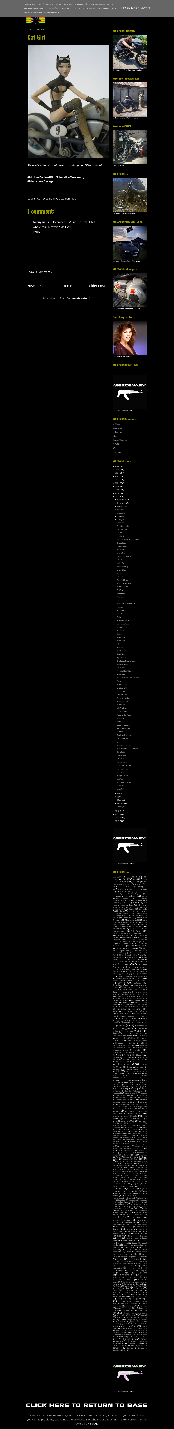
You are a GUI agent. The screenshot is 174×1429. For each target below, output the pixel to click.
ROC (116, 1204)
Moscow (126, 1138)
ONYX (134, 1161)
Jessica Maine (135, 1076)
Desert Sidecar (122, 580)
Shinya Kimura (142, 1225)
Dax (127, 971)
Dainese (118, 969)
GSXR (129, 1035)
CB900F (120, 577)
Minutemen (125, 1129)
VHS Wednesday (128, 1315)
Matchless (140, 1111)
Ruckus (144, 1210)
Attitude (139, 900)
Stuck (130, 1259)
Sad (130, 1212)
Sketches (127, 1233)
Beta (116, 909)
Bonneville (127, 918)
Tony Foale (116, 1292)
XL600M (127, 1339)
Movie (118, 1146)
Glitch (115, 1028)
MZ (137, 1151)
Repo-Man (127, 1193)
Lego (131, 1097)
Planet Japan (117, 452)
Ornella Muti (142, 1161)
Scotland (115, 1220)
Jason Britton (130, 1073)
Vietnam (130, 1317)
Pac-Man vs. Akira (123, 728)
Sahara (138, 1212)
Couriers (140, 959)
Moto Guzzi (137, 1138)
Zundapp (130, 1348)
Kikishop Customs (129, 1085)
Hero (133, 1045)
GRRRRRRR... (121, 594)
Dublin (140, 990)
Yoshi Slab (120, 789)
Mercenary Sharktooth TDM (135, 1123)
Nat (116, 1153)
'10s (121, 877)
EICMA (117, 998)
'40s (139, 877)
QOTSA (115, 1186)
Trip (126, 1299)
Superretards (131, 1268)
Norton (115, 1159)
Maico (114, 1109)
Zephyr (124, 1345)
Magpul (140, 1107)
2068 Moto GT (122, 701)
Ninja (118, 1157)
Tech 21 (130, 1280)
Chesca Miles (121, 755)
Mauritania (116, 1116)
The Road (139, 1284)
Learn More (130, 8)
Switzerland (121, 1273)
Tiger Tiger (121, 654)
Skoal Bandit (139, 1233)
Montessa (141, 1133)
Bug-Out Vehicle (119, 929)
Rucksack (135, 1210)
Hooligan (129, 1052)
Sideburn (116, 436)
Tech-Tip (141, 1280)
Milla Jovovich (135, 1127)
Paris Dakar (117, 1167)
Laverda (134, 1093)
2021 (117, 483)
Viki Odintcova (122, 708)
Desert (143, 973)
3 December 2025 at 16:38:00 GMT (72, 222)
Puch (114, 1184)
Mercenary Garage (138, 1118)
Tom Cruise (126, 1290)
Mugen (115, 1148)
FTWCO (135, 1018)
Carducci (141, 940)
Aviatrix (120, 732)
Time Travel (138, 1286)
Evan (137, 1002)
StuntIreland (128, 1264)
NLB (135, 1157)
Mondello (134, 1131)
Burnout (124, 931)
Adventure (123, 884)
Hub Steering (137, 1055)
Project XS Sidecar (130, 1181)
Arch (117, 898)
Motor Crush (121, 563)
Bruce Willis (125, 924)
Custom (123, 964)
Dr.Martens (140, 987)
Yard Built (133, 1341)
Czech (135, 967)
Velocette (126, 1313)
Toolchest (128, 1292)
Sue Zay (120, 722)
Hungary (115, 1057)
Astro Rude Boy (122, 738)
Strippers (119, 1259)
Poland (140, 1171)
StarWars (138, 1250)
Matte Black (133, 1113)
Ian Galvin (128, 1059)
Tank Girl (132, 1277)
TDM (120, 1280)
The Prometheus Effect (126, 661)
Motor (124, 1142)
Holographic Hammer (120, 1050)
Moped (125, 1135)
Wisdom (143, 1332)
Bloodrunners (142, 913)
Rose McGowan (120, 1208)
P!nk (137, 1163)
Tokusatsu (138, 1288)
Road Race (122, 1200)
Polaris (115, 1173)
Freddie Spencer (123, 1018)
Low (132, 1102)
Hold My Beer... (122, 769)
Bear (129, 907)
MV (114, 1151)
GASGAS (115, 1023)
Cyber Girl (120, 759)
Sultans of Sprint (120, 1266)
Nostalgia (134, 1159)
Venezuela (135, 1313)
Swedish (132, 1271)
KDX (143, 1083)
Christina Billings (118, 953)
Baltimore (116, 907)
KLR (130, 1087)
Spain (126, 1243)
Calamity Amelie (125, 933)
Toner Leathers (139, 1290)
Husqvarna (117, 1059)
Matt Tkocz (117, 1113)
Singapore (131, 1231)
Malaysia (130, 1109)
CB (117, 944)
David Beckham (118, 971)
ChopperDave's (124, 951)
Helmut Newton (123, 1045)
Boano (142, 916)
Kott (145, 1087)
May (119, 793)
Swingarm (143, 1271)
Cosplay (128, 959)
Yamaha (119, 1341)
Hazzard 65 (121, 607)
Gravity (134, 1033)
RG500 (120, 1198)
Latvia (127, 1093)
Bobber (115, 918)
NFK (114, 448)
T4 (134, 1275)
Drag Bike (117, 989)
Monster (131, 1133)
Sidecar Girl (121, 772)
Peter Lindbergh (120, 1169)
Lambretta (116, 1091)
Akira (119, 681)
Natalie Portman (126, 1153)
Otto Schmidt (67, 198)
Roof (145, 1206)
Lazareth (144, 1093)
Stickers (129, 1252)
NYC (145, 1159)
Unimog (119, 1308)
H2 (125, 1038)
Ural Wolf (120, 536)
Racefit (120, 1189)
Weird (133, 1326)
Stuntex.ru (140, 1261)
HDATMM (131, 1043)
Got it (145, 8)
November (121, 503)
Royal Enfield (134, 1208)
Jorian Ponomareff (132, 1078)
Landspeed (117, 1093)
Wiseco (118, 1334)
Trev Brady (135, 1296)
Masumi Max (129, 1111)
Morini (142, 1135)
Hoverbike (142, 1052)
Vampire (140, 1310)
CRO (130, 961)
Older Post (97, 286)
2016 (117, 811)
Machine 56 (121, 597)
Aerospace (142, 886)
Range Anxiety (122, 664)
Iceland (144, 1059)
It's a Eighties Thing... (125, 671)
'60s (116, 879)
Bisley (137, 911)
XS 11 (119, 644)
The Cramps (128, 1284)
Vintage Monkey (132, 1320)
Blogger (94, 1423)
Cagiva (115, 933)
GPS (131, 1031)
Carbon (123, 940)
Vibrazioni (143, 1315)
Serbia (142, 1222)
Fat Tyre (135, 1007)
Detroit (129, 976)
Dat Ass (120, 779)
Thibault (128, 1286)
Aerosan (131, 887)
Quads (123, 1186)
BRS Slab (120, 533)
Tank (122, 1277)
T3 (128, 1275)
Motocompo (140, 1140)
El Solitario (129, 998)
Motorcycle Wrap (136, 1142)
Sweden (121, 1271)
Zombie (116, 1348)
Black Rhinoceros (123, 620)
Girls (122, 1025)
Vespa (144, 1313)
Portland (123, 1173)
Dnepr (128, 985)
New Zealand (124, 1155)
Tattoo (143, 1277)
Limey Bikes (121, 570)
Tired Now (124, 1288)
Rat (136, 1191)
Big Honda (143, 909)
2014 (117, 818)
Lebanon (141, 1095)
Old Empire (125, 1161)
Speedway (139, 1245)
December (121, 499)
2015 (117, 814)
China (133, 948)
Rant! (129, 1191)
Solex (137, 1238)
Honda (137, 1050)
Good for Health (123, 526)
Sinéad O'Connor (118, 1231)
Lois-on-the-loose (120, 1100)
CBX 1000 (130, 946)
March (119, 800)
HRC (127, 1055)
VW (123, 1322)
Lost (141, 1100)
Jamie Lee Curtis (123, 698)
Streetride (143, 1257)
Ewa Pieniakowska (128, 1005)
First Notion (125, 1011)
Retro (115, 1195)
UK (133, 1306)
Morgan (134, 1135)
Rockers (123, 1204)
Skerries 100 (117, 1233)
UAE (127, 1306)
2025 (117, 470)
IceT (117, 1061)
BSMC (141, 924)
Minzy (135, 1129)
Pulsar (121, 1184)
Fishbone (135, 1011)
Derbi (134, 974)
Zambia (115, 1345)
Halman (120, 647)
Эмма (124, 1350)
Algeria (115, 894)
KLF (124, 1087)
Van (114, 1313)
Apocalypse (131, 896)
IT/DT (145, 1069)
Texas (133, 1282)
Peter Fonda (142, 1167)
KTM (125, 1089)
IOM (128, 1069)
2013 (117, 821)
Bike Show (120, 911)
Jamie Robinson (138, 1071)
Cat (39, 198)
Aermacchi (121, 887)
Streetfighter (140, 1254)
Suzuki (144, 1268)
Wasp (125, 1326)
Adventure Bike (139, 884)
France (143, 1016)
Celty (145, 946)
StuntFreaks (117, 1264)
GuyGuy (118, 1038)
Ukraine (144, 1306)
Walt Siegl (128, 1324)
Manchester (140, 1109)
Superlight (137, 1266)
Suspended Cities (123, 624)
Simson (141, 1229)
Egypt (145, 996)
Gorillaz (115, 1031)
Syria (130, 1273)
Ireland (135, 1069)
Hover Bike (121, 668)
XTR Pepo (116, 424)
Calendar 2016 (138, 935)
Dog (116, 987)
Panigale (132, 1165)
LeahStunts (119, 1095)
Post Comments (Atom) (75, 298)
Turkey (123, 1303)
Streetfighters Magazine (127, 1257)
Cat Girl (119, 560)
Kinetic (141, 1085)
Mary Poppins (122, 684)
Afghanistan (122, 889)
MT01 (129, 1146)
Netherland (138, 1153)
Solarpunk (129, 1238)
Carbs (133, 940)
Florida (136, 1014)
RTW (117, 1210)
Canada (115, 940)
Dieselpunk (50, 198)
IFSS (145, 1061)
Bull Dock (132, 929)
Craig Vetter (117, 961)
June (119, 520)
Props (142, 1181)
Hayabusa (119, 1043)
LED (114, 1097)
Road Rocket (133, 1200)
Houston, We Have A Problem (128, 540)
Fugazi (144, 1018)
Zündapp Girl (121, 651)
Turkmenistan (133, 1303)
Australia (116, 903)
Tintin (114, 1288)
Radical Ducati (132, 1189)
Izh (127, 1071)
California (116, 937)
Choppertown (139, 951)
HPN (119, 1055)
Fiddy (114, 1009)
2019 (117, 490)
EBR (122, 994)
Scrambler (125, 1220)
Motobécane (128, 1140)
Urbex (142, 1308)
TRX (137, 1301)
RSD (145, 1208)
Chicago (118, 948)
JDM (123, 1076)
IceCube (136, 1059)
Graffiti (115, 1033)
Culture (144, 961)
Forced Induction (127, 1016)
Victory (119, 1317)
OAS (117, 1161)
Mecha (134, 1116)
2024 (117, 473)
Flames (144, 1011)
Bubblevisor (121, 631)
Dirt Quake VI (122, 688)
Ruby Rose (121, 718)
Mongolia (143, 1131)
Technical (116, 1282)
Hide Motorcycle (118, 1048)
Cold (141, 955)
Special (134, 1243)
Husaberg (141, 1057)
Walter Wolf (139, 1324)
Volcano (144, 1320)
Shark (114, 1225)
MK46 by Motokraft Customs (128, 678)
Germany (124, 1023)
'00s (114, 877)
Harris (129, 1040)
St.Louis (129, 1250)
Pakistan (124, 1165)
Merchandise (121, 1125)
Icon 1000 (135, 1061)
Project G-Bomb (141, 1175)
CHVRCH (132, 953)
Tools (140, 1292)
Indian (129, 1067)
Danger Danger (122, 600)
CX (140, 964)
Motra (127, 1144)
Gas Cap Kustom (138, 1021)
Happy (133, 1038)
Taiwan (115, 1277)
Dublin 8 (116, 992)
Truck (129, 1301)
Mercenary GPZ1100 (126, 1121)
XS (135, 1339)
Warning (115, 1326)
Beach (123, 907)
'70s (124, 879)
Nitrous (127, 1157)
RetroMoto (128, 1196)
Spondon (116, 1247)
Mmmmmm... (122, 762)
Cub (136, 961)
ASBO (135, 898)
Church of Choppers (120, 440)
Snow (119, 1238)
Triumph (143, 1298)
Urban (134, 1308)
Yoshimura (121, 550)
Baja (131, 905)
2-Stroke (122, 881)
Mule (121, 1148)
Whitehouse (140, 1330)
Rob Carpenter (125, 1202)
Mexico (133, 1125)
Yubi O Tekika (122, 553)
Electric (115, 1000)
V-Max (124, 1310)
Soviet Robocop (122, 567)
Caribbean (116, 942)
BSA (133, 924)
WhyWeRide (116, 1332)
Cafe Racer (136, 931)
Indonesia (139, 1067)
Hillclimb (128, 1048)
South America (129, 1240)
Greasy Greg (117, 428)
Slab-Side (117, 1236)
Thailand (116, 1284)
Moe (125, 1131)
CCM (139, 946)
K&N (135, 1080)
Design (120, 976)
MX (119, 1151)
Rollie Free (128, 1206)
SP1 (119, 1243)
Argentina (126, 898)
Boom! (119, 634)
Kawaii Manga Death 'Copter (127, 749)
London (132, 1100)
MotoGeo (116, 1142)
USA (115, 1310)
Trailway (115, 1296)
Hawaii (144, 1040)
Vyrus (132, 1322)
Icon (123, 1061)
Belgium (136, 907)
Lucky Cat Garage (124, 1104)
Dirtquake (137, 983)
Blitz (133, 913)
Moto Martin (117, 1140)
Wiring (134, 1332)
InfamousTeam (118, 1069)
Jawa (140, 1073)
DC (132, 971)
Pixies (124, 1171)
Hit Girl (119, 614)
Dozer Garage (128, 987)
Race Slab (120, 523)
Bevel (123, 909)
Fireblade (116, 1011)
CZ (129, 967)
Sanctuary (126, 1214)
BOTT (129, 920)
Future (126, 1021)
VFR (117, 1315)
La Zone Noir (117, 432)
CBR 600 (144, 944)
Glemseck (139, 1026)
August (120, 513)
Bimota (130, 911)
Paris (141, 1165)
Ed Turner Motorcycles (138, 994)
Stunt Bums (129, 1261)
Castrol (124, 942)
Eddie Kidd (119, 996)
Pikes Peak (139, 1169)
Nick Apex (143, 1155)
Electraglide (140, 998)
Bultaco (115, 931)
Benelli (144, 907)
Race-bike (142, 1186)
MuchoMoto (139, 1146)
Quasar (131, 1186)
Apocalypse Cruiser (124, 782)
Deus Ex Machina (141, 976)
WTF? (117, 1339)
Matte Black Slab (123, 587)
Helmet (143, 1043)
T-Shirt (144, 1273)
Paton (134, 1167)
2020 (117, 486)
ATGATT (126, 900)
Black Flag (125, 913)
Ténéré (124, 1282)
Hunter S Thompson (127, 1057)
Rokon (145, 1204)
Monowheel (119, 1133)
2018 (117, 493)
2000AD (136, 882)
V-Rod (132, 1310)
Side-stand (128, 1227)
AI (117, 892)
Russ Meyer (120, 1212)
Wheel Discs (142, 1328)
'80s (135, 879)
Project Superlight (129, 1179)
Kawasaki (131, 1082)
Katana (143, 1080)
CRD (125, 961)
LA (142, 1089)
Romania (138, 1206)
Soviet (144, 1240)
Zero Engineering (137, 1345)
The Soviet (117, 1286)
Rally (141, 1189)
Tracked (139, 1294)
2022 (117, 480)
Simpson (130, 1229)
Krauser (117, 1089)
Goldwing (140, 1028)
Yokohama (143, 1341)
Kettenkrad (116, 1085)
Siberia (118, 1227)
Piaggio (130, 1169)
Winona (126, 1332)
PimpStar (115, 1171)
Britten (117, 922)
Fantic (126, 1007)
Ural (125, 1308)
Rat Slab (120, 573)
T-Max (136, 1273)
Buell (138, 926)
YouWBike (116, 444)
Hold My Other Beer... (125, 765)
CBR (134, 944)
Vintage (116, 1319)
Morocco (116, 1138)
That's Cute (121, 543)
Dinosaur (143, 980)
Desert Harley (122, 691)
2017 (117, 497)
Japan (115, 1073)
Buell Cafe (120, 786)
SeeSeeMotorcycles (129, 1222)
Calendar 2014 (141, 933)
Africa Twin (142, 889)
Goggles (126, 1028)
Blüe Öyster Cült (120, 916)
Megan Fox (122, 1119)
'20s (127, 877)
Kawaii (120, 1083)
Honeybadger (117, 1052)
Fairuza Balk (117, 1007)
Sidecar (116, 1229)
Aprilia (144, 896)
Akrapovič (141, 892)
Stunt (138, 1259)
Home (67, 286)
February (120, 803)
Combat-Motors (119, 957)
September (121, 510)
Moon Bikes (121, 641)
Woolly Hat (128, 1334)
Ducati (126, 992)
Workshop (124, 1336)
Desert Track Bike (123, 725)
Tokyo (115, 1290)
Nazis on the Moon (124, 715)
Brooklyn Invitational (130, 922)
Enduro (115, 1002)
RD (145, 1191)
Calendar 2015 (122, 935)
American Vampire (124, 745)
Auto (135, 902)
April (119, 797)
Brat (118, 742)
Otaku (117, 1163)
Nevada (115, 1155)
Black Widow (122, 546)
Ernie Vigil (126, 1002)
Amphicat (138, 894)
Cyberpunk (117, 967)
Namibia (144, 1151)
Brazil (145, 920)
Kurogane (120, 610)
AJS (123, 892)
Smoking (143, 1236)
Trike (118, 1299)
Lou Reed (116, 1102)
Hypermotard (122, 657)
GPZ (139, 1031)
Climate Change (122, 711)
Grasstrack (125, 1033)
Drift (131, 990)
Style (138, 1263)
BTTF (115, 927)
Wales (139, 1322)
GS (121, 1036)
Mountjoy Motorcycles (139, 1144)
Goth (123, 1031)
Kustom (134, 1089)
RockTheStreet (135, 1204)
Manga (116, 1111)
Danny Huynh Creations (133, 969)
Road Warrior (122, 674)
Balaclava (141, 905)
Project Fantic (128, 1175)
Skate (140, 1231)
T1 (117, 1275)
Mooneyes (116, 1135)
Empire (125, 1000)
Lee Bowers (122, 1097)
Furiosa (119, 617)
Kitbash (115, 1087)
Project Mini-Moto (122, 1177)
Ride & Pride (130, 1198)
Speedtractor (128, 1245)
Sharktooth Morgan (124, 735)
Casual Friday (122, 529)
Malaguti (122, 1109)
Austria (126, 903)
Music (138, 1148)
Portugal (135, 1173)
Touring (127, 1294)
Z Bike (139, 1343)
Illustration (123, 1064)
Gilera (134, 1023)
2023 (117, 476)
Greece (142, 1033)
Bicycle (131, 909)
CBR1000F (119, 946)
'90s (145, 879)
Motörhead (121, 705)
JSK (121, 1080)
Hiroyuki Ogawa (139, 1048)
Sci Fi (116, 1217)
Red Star (120, 590)
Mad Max (127, 1106)
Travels (124, 1296)
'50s (145, 877)
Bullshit (141, 929)
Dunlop (137, 992)
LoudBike (124, 1102)
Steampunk (117, 1252)
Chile (126, 948)
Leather (129, 1095)
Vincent (139, 1317)
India (120, 1067)
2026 (117, 466)
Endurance (137, 1000)
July (118, 516)
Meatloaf (125, 1116)
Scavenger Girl (122, 627)
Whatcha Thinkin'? (124, 583)
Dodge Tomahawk (140, 985)
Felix (142, 1007)
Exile (142, 1005)
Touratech (116, 1294)
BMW (131, 915)
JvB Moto (128, 1080)
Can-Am (141, 937)
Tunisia (115, 1303)
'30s (133, 877)
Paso (126, 1167)
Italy (118, 1071)
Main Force (121, 637)
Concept (133, 957)
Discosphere (117, 985)
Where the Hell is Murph (124, 1330)
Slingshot (131, 1236)
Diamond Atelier (122, 978)
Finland (123, 1009)
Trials (144, 1296)
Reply (36, 232)
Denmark (125, 974)
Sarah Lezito (139, 1214)
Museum (129, 1148)
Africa (131, 889)
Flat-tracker (122, 1013)
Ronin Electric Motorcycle (126, 604)
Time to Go (121, 752)
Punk (128, 1183)
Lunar (136, 1104)
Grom (114, 1036)
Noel (141, 1157)
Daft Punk (143, 967)
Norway (125, 1159)
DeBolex (115, 974)
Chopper (143, 948)
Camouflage (128, 937)
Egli (139, 996)
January (120, 807)
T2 (123, 1275)
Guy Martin (143, 1036)
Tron (120, 1301)
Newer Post (36, 286)
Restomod (139, 1193)
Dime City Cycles (131, 980)
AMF (131, 894)
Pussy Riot (140, 1184)
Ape (119, 896)
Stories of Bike (125, 1254)
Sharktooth (125, 1224)
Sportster (130, 1247)
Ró (113, 1200)
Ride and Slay (122, 695)
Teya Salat (140, 1282)
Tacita (142, 1275)
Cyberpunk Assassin (124, 556)
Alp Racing (123, 894)
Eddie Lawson (130, 996)
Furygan (117, 1021)
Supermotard (117, 1268)
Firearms (136, 1009)
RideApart (140, 1198)
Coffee (134, 955)
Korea (138, 1087)
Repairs (118, 1193)
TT (143, 1301)
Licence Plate (142, 1097)
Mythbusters (129, 1151)
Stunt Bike (116, 1261)
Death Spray (140, 971)
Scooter (136, 1217)
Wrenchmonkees (141, 1337)
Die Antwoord (137, 978)
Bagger (122, 905)
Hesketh (142, 1045)
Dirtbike (121, 983)
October (120, 506)
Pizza (131, 1171)
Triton (133, 1299)
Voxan (118, 1322)
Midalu (124, 1127)
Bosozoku (117, 920)
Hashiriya (137, 1040)
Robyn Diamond (141, 1202)
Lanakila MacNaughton (133, 1091)
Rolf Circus (118, 1206)
